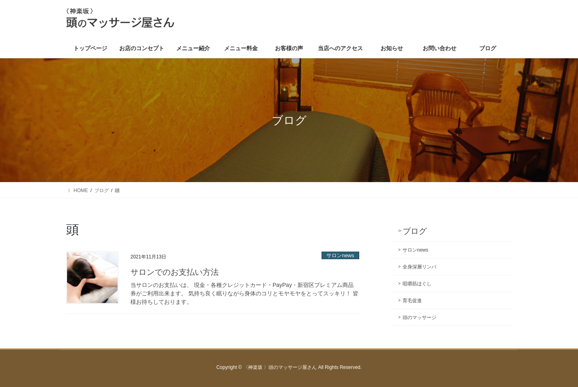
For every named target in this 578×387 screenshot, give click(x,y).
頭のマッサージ (419, 317)
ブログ (415, 231)
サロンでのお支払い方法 (174, 272)
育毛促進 (412, 300)
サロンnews (340, 255)
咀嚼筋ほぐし (417, 284)
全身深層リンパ (419, 267)
